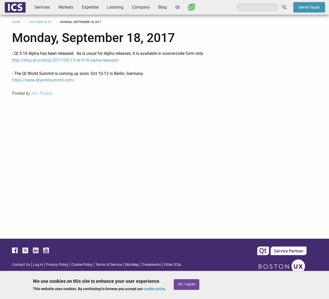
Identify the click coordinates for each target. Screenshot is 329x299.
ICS (15, 7)
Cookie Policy (82, 264)
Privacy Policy (57, 264)
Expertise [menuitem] (90, 7)
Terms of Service (108, 264)
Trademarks (151, 264)
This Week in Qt (40, 22)
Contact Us (21, 264)
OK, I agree (186, 284)
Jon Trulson (42, 93)
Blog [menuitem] (162, 7)
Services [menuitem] (42, 7)
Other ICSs (172, 264)
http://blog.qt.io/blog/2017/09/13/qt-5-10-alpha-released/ (65, 60)
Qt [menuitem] (177, 7)
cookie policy (154, 289)
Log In (38, 264)
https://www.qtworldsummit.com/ (43, 80)
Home (16, 22)
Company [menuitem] (141, 7)
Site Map (132, 264)
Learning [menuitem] (115, 7)
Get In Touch (309, 7)
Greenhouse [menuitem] (191, 7)
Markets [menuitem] (65, 7)
